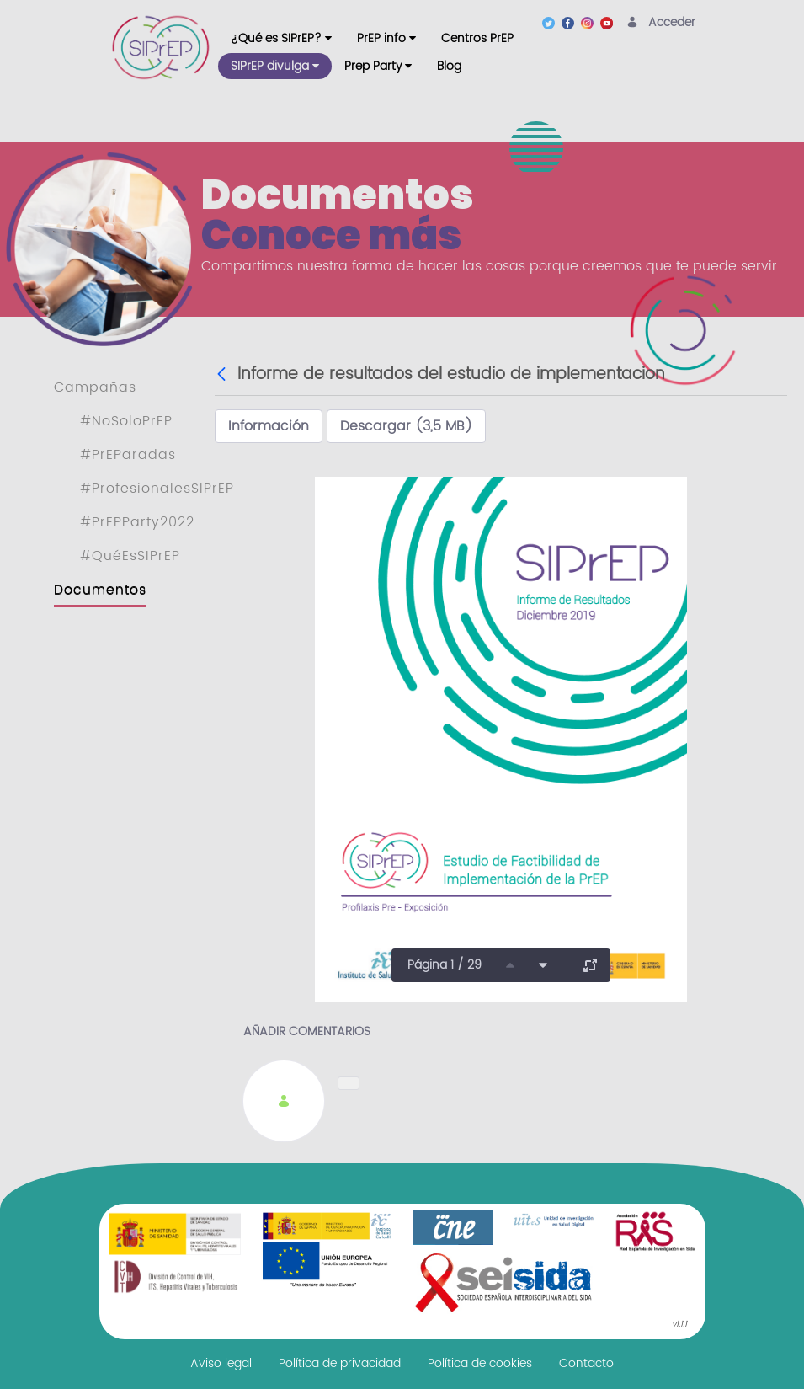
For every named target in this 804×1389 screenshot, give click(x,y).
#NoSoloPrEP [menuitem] (126, 421)
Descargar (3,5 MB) (406, 426)
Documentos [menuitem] (100, 590)
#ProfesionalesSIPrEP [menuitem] (157, 489)
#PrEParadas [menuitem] (128, 455)
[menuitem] (281, 38)
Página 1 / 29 (444, 965)
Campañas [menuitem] (95, 387)
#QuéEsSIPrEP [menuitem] (130, 556)
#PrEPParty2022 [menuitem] (137, 522)
